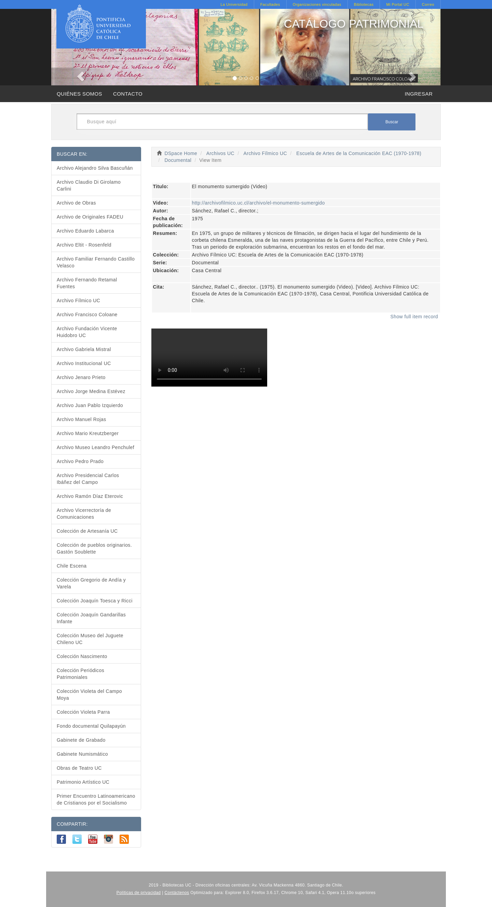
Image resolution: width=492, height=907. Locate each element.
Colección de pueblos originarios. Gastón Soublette (94, 548)
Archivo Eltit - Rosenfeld (84, 245)
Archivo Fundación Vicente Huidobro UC (87, 332)
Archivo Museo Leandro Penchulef (95, 447)
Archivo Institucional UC (84, 363)
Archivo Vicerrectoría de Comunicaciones (84, 513)
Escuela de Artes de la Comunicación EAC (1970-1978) (358, 153)
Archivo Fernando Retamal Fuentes (87, 283)
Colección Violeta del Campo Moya (89, 694)
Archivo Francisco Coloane (87, 314)
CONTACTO (127, 94)
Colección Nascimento (82, 656)
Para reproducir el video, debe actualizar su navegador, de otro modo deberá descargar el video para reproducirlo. (209, 358)
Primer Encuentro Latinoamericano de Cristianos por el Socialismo (96, 799)
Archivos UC (220, 153)
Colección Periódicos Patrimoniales (80, 674)
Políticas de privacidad (139, 892)
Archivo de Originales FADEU (90, 217)
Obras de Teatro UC (79, 768)
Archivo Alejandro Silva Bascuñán (95, 168)
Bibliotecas (364, 4)
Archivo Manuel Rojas (81, 419)
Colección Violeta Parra (83, 712)
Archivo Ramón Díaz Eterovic (90, 496)
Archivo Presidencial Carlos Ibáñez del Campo (88, 479)
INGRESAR (419, 94)
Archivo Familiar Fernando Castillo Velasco (96, 262)
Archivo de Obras (76, 203)
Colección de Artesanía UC (87, 531)
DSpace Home (181, 153)
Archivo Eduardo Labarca (85, 231)
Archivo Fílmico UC (265, 153)
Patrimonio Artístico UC (83, 782)
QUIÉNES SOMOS (79, 94)
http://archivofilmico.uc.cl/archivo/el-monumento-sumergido (258, 203)
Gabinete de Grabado (81, 740)
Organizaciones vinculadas (317, 4)
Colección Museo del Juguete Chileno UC (90, 639)
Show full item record (414, 316)
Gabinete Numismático (82, 754)
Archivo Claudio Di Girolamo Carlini (89, 185)
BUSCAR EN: (72, 154)
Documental (177, 160)
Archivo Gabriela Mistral (84, 349)
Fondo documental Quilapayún (91, 726)
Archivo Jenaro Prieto (81, 377)
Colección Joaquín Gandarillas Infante (91, 618)
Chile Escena (72, 566)
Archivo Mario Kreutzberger (88, 433)
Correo (428, 4)
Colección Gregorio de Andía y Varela (91, 583)
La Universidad (233, 4)
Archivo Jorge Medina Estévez (91, 391)
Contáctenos (177, 892)
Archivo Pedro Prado (80, 461)
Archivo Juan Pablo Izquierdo (90, 405)
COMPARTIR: (72, 824)
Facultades (270, 4)
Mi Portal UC (397, 4)
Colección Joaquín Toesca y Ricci (95, 600)
